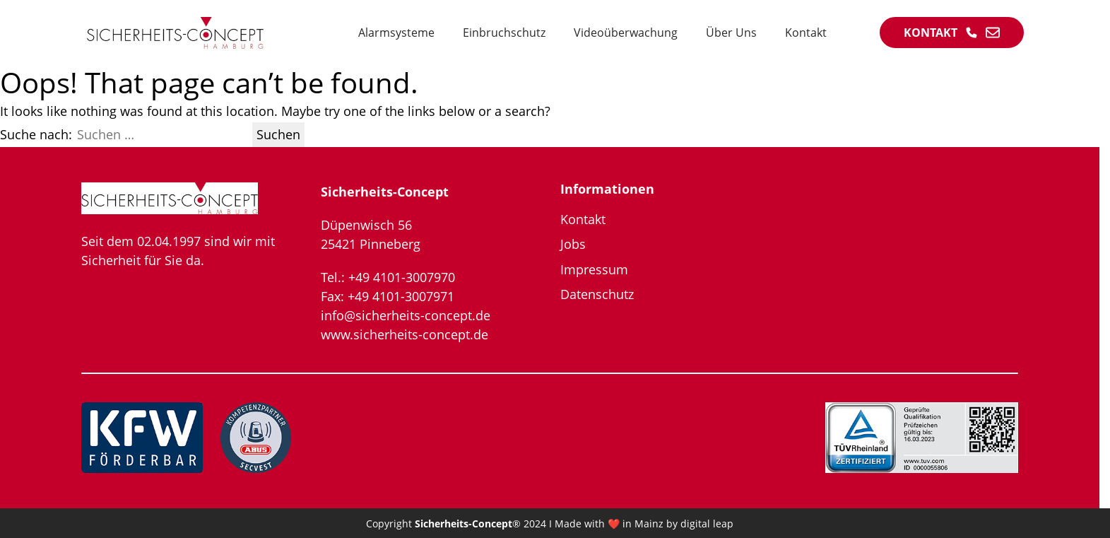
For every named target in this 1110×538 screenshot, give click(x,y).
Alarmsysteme (396, 32)
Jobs (573, 243)
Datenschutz (597, 294)
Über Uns (731, 32)
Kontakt (806, 32)
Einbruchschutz (504, 32)
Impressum (594, 269)
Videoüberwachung (626, 32)
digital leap (706, 523)
